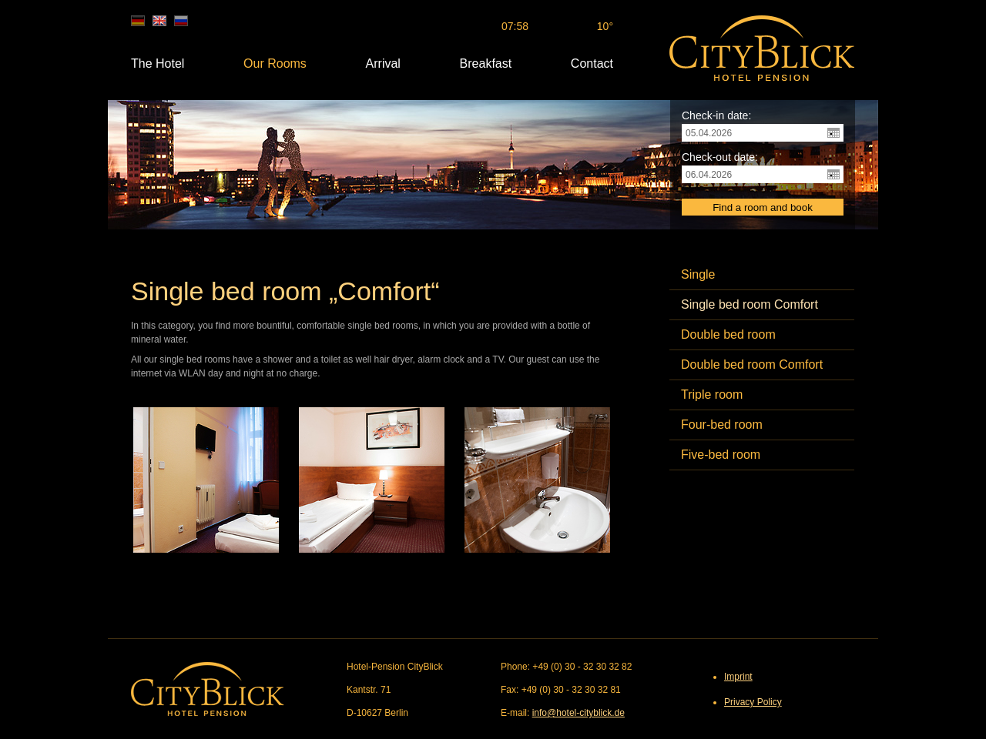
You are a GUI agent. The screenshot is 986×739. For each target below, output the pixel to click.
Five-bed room (720, 454)
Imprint (738, 676)
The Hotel (157, 63)
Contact (592, 63)
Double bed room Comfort (752, 364)
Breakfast (486, 63)
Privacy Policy (753, 702)
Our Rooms (275, 63)
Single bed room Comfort (749, 304)
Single (698, 274)
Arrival (383, 63)
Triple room (712, 394)
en (159, 20)
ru (181, 20)
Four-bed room (722, 424)
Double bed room (728, 334)
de (138, 20)
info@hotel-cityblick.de (578, 712)
